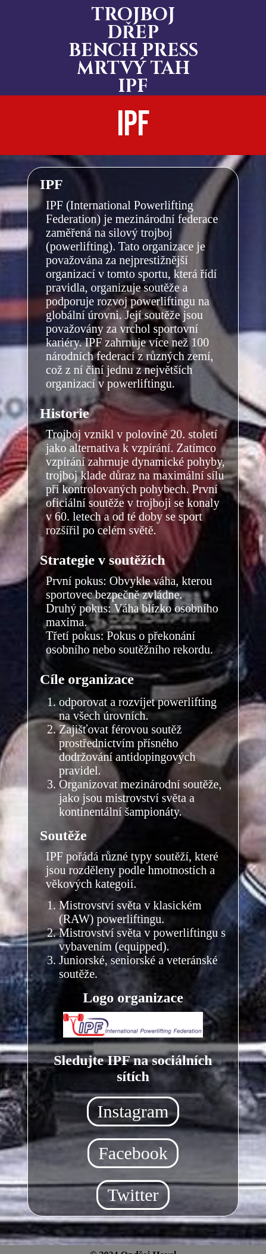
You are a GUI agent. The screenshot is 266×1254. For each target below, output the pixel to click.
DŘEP (133, 33)
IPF (133, 86)
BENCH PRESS (133, 51)
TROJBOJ (133, 15)
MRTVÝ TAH (133, 68)
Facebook (133, 1153)
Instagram (133, 1111)
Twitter (132, 1195)
